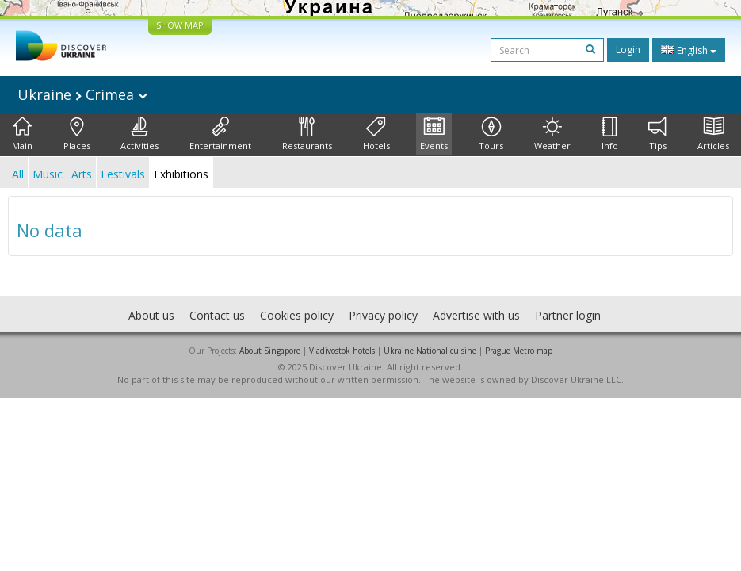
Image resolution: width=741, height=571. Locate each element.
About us (151, 315)
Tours (491, 134)
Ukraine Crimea (82, 94)
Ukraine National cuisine (430, 350)
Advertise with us (476, 315)
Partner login (568, 315)
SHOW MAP (180, 25)
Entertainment (220, 134)
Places (76, 134)
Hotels (376, 134)
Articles (713, 134)
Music (47, 174)
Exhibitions (181, 174)
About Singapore (269, 350)
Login (628, 49)
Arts (81, 174)
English (688, 50)
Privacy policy (383, 315)
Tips (657, 134)
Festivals (123, 174)
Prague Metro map (518, 350)
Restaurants (307, 134)
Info (610, 134)
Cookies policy (297, 315)
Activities (139, 134)
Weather (552, 134)
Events (434, 134)
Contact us (217, 315)
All (18, 174)
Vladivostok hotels (342, 350)
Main (22, 134)
